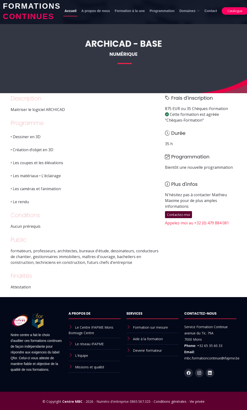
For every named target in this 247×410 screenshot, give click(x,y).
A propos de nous (95, 11)
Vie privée (197, 401)
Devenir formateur (147, 350)
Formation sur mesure (150, 327)
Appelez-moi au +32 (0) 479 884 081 (197, 223)
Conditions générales (170, 401)
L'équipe (81, 355)
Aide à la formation (148, 339)
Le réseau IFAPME (89, 344)
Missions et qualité (89, 367)
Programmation (162, 11)
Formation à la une (130, 11)
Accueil (70, 11)
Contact (211, 11)
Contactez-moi (178, 214)
